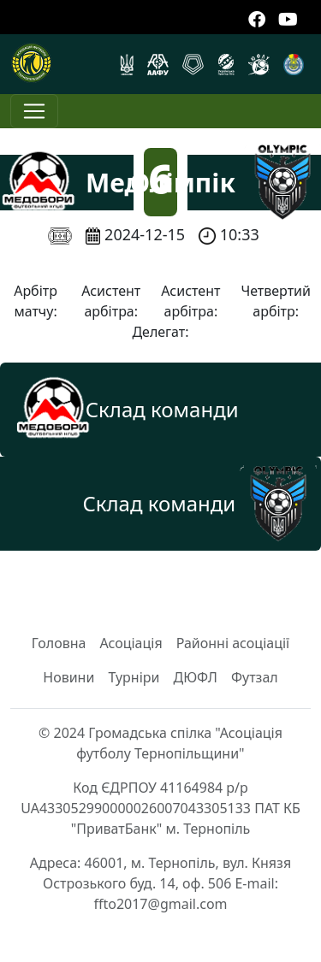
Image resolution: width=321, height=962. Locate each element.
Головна (59, 643)
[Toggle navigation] (34, 111)
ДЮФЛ (195, 677)
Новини (68, 677)
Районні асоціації (233, 643)
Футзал (254, 677)
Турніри (133, 677)
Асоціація (130, 643)
